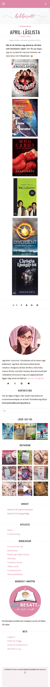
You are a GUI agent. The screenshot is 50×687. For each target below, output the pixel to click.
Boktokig (11, 558)
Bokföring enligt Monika (18, 554)
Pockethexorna (14, 570)
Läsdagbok (25, 26)
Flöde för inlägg (14, 641)
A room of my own (15, 546)
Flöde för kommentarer (17, 645)
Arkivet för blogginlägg (18, 513)
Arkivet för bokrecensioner (20, 509)
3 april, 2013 (25, 36)
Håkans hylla (13, 566)
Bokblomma (12, 550)
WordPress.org (14, 649)
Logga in (11, 637)
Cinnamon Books (14, 562)
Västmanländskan (15, 574)
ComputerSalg (13, 534)
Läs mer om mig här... (36, 378)
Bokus (10, 530)
